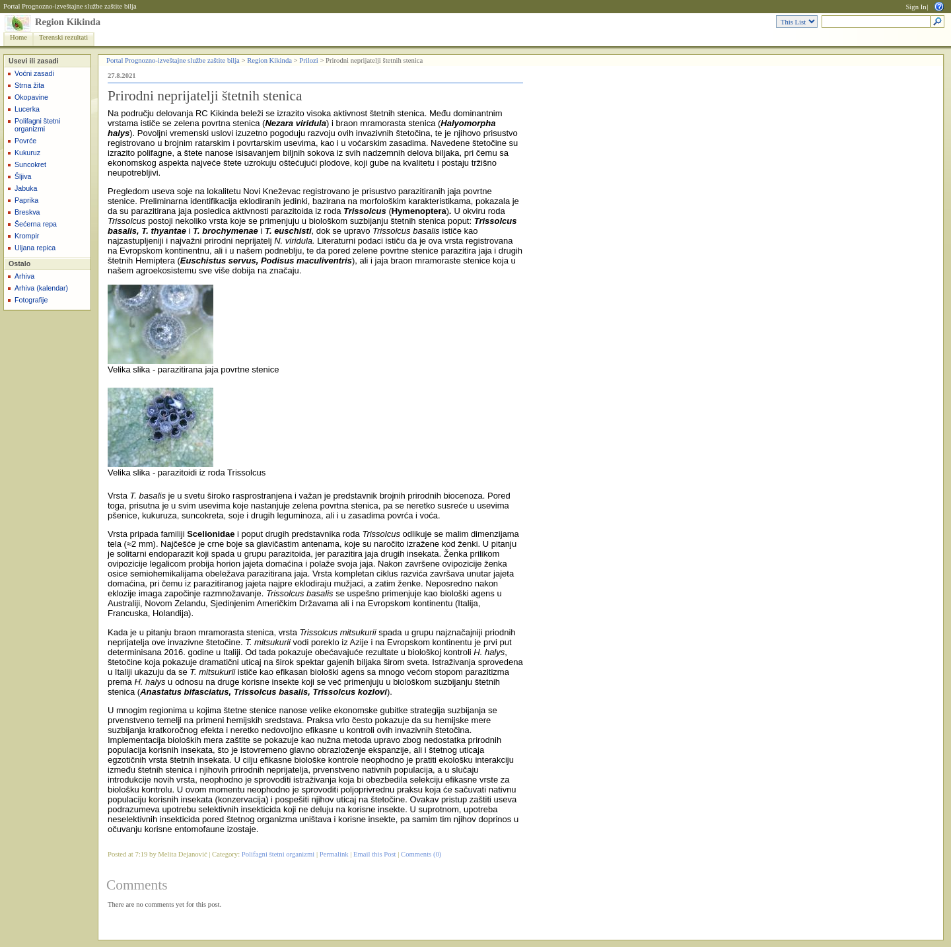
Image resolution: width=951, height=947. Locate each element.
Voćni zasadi (34, 73)
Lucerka (27, 109)
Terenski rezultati (63, 37)
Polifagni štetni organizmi (37, 125)
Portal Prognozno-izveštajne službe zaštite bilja (70, 6)
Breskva (27, 212)
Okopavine (31, 97)
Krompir (27, 236)
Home (18, 37)
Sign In (915, 7)
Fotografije (31, 300)
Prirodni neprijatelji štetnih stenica (205, 96)
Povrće (25, 141)
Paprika (26, 200)
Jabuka (26, 188)
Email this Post (374, 854)
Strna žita (29, 85)
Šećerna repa (36, 224)
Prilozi (308, 60)
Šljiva (23, 176)
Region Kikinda (67, 22)
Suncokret (30, 164)
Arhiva (24, 276)
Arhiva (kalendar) (41, 288)
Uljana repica (35, 248)
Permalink (334, 854)
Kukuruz (27, 153)
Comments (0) (421, 854)
